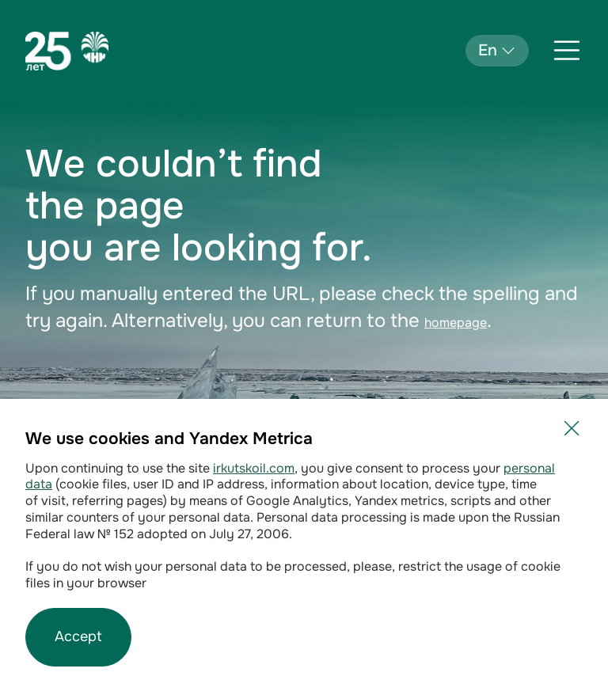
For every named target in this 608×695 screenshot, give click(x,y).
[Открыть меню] (567, 50)
